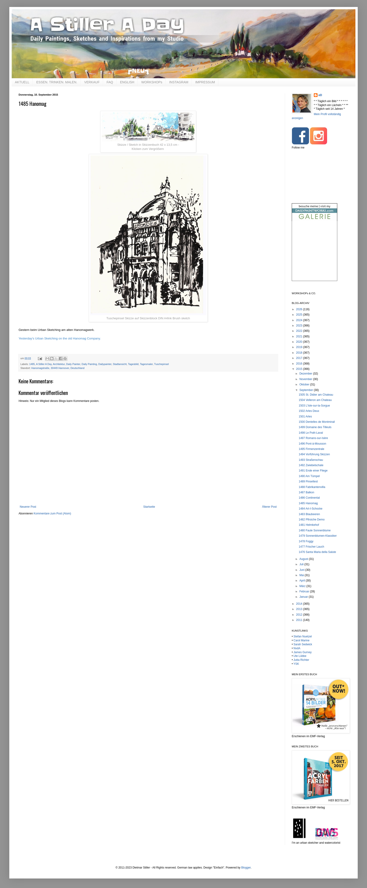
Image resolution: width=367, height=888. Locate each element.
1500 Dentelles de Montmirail (317, 421)
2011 (299, 620)
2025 (299, 314)
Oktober (304, 384)
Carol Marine (302, 640)
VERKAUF (92, 82)
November (306, 379)
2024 (299, 320)
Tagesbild (133, 364)
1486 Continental (309, 497)
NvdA (297, 648)
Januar (304, 596)
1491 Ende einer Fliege (313, 470)
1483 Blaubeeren (309, 514)
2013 (299, 609)
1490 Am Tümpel (309, 476)
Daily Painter (73, 364)
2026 (299, 309)
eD (320, 95)
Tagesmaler (146, 364)
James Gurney (303, 652)
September (306, 390)
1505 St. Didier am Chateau (316, 394)
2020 (299, 341)
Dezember (306, 373)
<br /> (314, 255)
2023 (299, 325)
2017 (299, 358)
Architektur (59, 364)
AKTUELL (22, 82)
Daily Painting (89, 364)
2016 (299, 363)
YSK (296, 663)
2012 (299, 614)
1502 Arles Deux (309, 411)
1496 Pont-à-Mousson (312, 443)
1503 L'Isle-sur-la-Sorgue (314, 405)
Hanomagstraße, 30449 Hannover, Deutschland (58, 368)
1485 (32, 364)
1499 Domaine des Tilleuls (315, 427)
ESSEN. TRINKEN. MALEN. (56, 82)
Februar (304, 591)
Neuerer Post (28, 506)
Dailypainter (104, 364)
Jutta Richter (301, 660)
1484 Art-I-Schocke (310, 508)
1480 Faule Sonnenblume (315, 530)
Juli (301, 564)
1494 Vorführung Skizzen (314, 454)
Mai (302, 575)
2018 (299, 352)
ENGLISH (127, 82)
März (302, 586)
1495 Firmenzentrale (311, 449)
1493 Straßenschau (311, 460)
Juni (302, 570)
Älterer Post (269, 506)
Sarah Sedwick (303, 644)
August (304, 559)
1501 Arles (305, 416)
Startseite (149, 506)
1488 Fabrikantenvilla (312, 487)
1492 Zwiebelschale (311, 465)
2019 (299, 347)
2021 (299, 336)
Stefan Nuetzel (303, 636)
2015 (299, 369)
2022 (299, 331)
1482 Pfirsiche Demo (311, 519)
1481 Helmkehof (309, 524)
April (302, 580)
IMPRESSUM (205, 82)
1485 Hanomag (308, 503)
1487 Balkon (306, 492)
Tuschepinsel (161, 364)
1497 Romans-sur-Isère (313, 438)
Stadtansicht (120, 364)
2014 (299, 603)
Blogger (246, 867)
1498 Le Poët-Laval (311, 432)
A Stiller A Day (44, 364)
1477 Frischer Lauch (311, 546)
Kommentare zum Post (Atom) (52, 513)
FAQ (110, 82)
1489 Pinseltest (308, 481)
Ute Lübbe (300, 656)
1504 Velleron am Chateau (315, 400)
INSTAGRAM (178, 82)
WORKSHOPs (151, 82)
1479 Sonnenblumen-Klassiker (318, 535)
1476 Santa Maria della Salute (317, 552)
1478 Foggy (306, 541)
